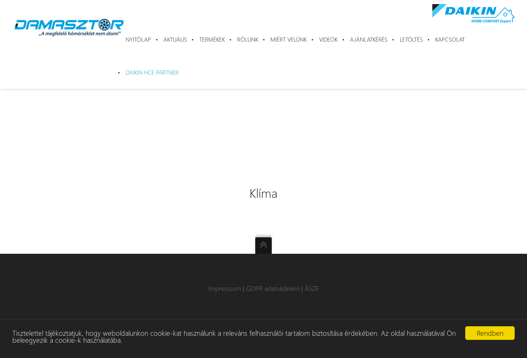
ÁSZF (312, 288)
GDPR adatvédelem (273, 288)
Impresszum (224, 288)
